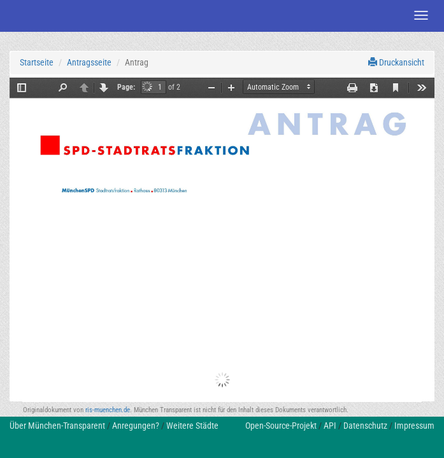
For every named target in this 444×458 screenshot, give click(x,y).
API (330, 425)
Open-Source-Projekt (281, 425)
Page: (126, 87)
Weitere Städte (192, 425)
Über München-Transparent (57, 425)
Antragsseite (89, 62)
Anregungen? (135, 425)
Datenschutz (365, 425)
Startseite (37, 62)
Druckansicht (396, 62)
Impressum (414, 425)
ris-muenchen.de (107, 410)
